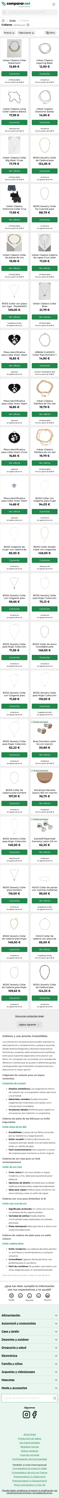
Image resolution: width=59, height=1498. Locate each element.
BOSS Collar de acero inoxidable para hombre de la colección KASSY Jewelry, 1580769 (45, 645)
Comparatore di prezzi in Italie (30, 1468)
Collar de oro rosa (12, 1166)
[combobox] (32, 12)
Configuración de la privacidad (29, 1459)
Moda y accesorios (14, 1387)
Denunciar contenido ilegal (29, 1016)
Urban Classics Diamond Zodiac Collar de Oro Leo (44, 110)
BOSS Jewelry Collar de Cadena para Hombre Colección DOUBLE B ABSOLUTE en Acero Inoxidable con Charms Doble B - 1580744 (44, 986)
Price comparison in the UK (29, 1484)
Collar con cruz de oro (14, 1203)
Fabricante (26, 32)
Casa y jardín (10, 1331)
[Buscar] (4, 12)
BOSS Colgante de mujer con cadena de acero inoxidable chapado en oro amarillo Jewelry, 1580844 (14, 548)
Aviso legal (30, 1434)
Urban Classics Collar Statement (14, 61)
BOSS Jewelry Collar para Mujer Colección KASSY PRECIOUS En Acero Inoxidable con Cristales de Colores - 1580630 (45, 597)
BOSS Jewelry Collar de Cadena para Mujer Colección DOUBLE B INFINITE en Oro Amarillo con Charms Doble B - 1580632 (14, 986)
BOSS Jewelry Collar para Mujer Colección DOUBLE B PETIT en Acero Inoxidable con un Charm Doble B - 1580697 (14, 742)
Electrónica (9, 1355)
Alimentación (11, 1315)
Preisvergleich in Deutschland (29, 1480)
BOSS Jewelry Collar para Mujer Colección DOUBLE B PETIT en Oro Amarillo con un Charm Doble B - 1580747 (14, 645)
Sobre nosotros (29, 1450)
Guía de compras (29, 1455)
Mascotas (8, 1379)
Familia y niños (12, 1363)
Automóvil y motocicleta (19, 1323)
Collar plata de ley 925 (14, 1126)
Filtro (50, 32)
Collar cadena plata (12, 1243)
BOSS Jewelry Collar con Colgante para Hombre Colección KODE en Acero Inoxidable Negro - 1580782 (14, 597)
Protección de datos (29, 1438)
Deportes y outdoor (15, 1339)
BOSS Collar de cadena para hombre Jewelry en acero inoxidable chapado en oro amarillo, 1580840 (14, 791)
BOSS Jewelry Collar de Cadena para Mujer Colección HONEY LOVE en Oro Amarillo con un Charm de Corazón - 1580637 (14, 937)
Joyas (12, 20)
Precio (9, 32)
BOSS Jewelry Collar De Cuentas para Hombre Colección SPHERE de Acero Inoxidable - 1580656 (44, 207)
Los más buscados (29, 1442)
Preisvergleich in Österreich (30, 1476)
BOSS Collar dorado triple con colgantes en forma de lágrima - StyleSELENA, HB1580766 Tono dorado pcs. (44, 548)
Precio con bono (41, 722)
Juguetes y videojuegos (18, 1371)
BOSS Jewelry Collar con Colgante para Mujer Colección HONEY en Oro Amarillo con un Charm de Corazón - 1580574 (14, 694)
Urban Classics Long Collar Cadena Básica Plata (14, 110)
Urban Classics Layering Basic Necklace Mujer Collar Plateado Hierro (44, 61)
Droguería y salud (14, 1347)
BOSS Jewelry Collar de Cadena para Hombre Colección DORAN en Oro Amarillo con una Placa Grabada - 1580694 (45, 159)
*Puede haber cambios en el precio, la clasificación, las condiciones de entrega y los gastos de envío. (29, 1491)
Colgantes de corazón (14, 1083)
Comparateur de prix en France (29, 1472)
